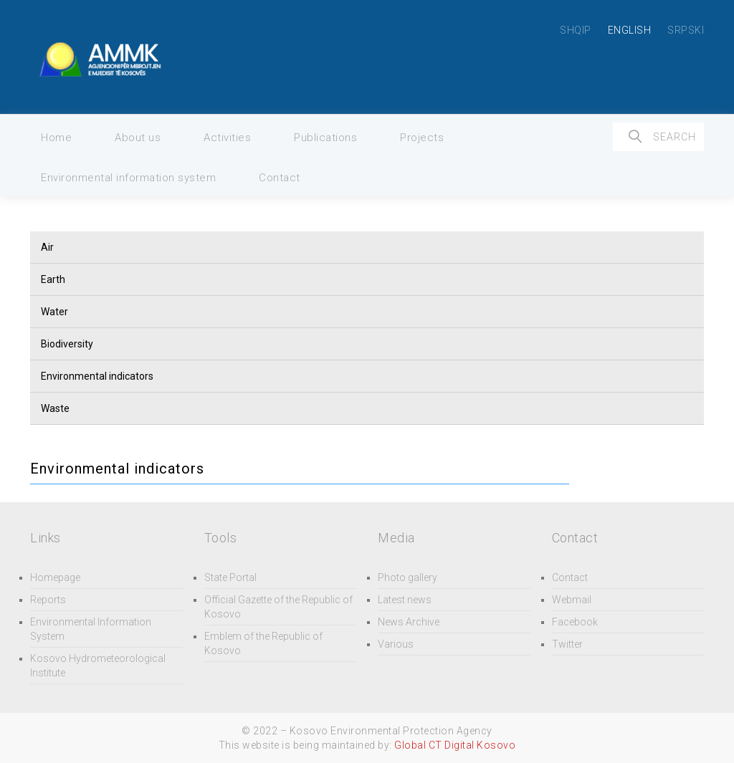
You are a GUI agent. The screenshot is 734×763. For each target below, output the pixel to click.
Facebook (575, 622)
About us (138, 137)
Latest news (405, 599)
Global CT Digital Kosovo (454, 745)
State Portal (230, 577)
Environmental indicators (97, 376)
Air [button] (47, 247)
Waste (55, 408)
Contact (279, 177)
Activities (227, 137)
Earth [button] (53, 279)
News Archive (408, 622)
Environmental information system (128, 177)
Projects (422, 137)
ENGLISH (630, 30)
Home (56, 137)
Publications (325, 137)
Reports (48, 599)
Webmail (571, 599)
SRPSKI (685, 30)
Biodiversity (67, 344)
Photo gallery (407, 577)
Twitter (567, 644)
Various (396, 644)
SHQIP (575, 30)
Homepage (55, 577)
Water (54, 311)
